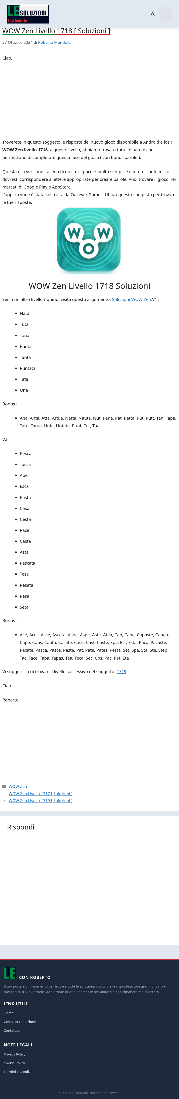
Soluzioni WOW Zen (131, 299)
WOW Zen (18, 786)
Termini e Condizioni (20, 1071)
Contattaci (12, 1030)
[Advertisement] (89, 100)
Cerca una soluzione (20, 1021)
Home (9, 1013)
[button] (152, 14)
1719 (121, 671)
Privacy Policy (14, 1054)
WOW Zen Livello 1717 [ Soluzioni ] (40, 793)
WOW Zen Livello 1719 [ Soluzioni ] (40, 800)
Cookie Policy (14, 1063)
